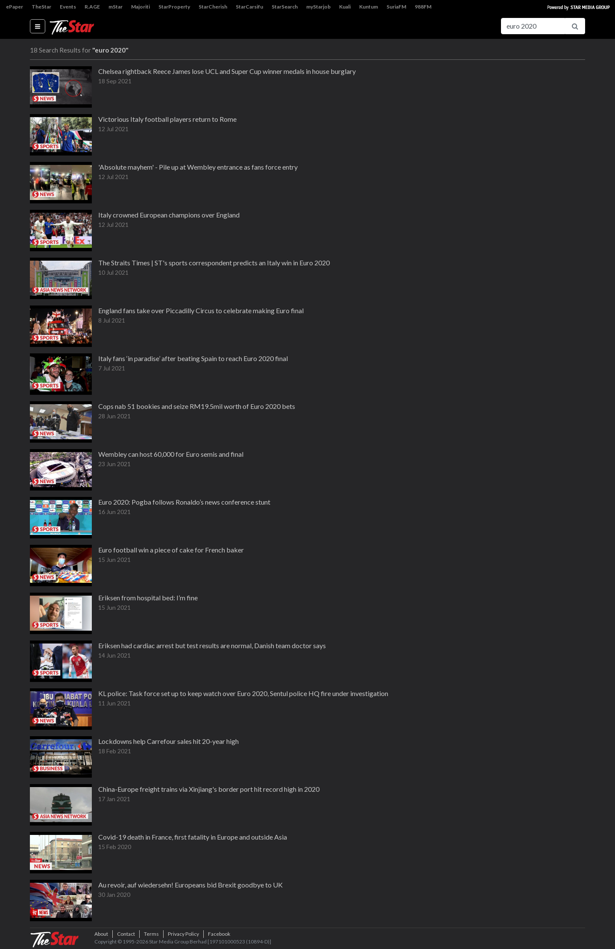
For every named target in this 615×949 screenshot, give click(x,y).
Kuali (345, 6)
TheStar (41, 6)
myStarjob (318, 6)
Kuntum (368, 6)
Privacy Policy (183, 934)
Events (68, 6)
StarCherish (213, 6)
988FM (423, 6)
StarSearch (285, 6)
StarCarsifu (249, 6)
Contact (126, 934)
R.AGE (92, 6)
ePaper (14, 6)
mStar (115, 6)
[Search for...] (533, 26)
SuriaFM (396, 6)
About (101, 934)
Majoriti (140, 6)
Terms (151, 934)
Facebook (219, 934)
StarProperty (174, 6)
